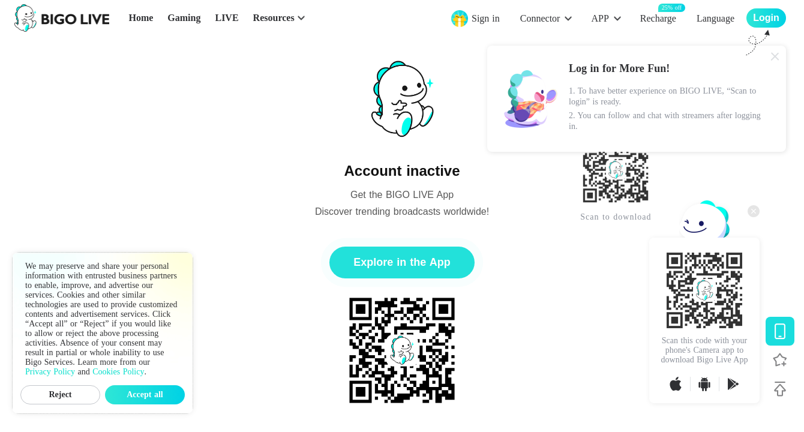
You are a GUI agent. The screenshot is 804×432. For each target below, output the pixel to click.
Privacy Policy (50, 371)
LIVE (226, 18)
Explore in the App (401, 262)
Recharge (658, 17)
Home (140, 18)
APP (599, 18)
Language (715, 18)
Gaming (183, 18)
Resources (274, 18)
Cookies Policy (118, 371)
